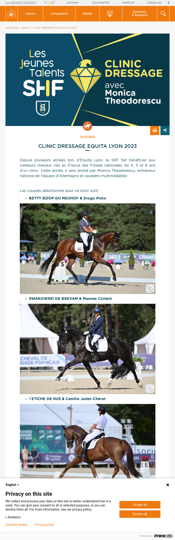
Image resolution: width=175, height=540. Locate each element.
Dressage (154, 3)
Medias (87, 13)
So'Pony (73, 3)
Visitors (30, 13)
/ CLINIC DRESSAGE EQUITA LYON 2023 (54, 28)
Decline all (140, 514)
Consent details (16, 525)
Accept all (140, 504)
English (13, 485)
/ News (24, 28)
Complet (128, 3)
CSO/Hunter (100, 3)
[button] (30, 13)
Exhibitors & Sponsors (139, 13)
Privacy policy (44, 525)
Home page (12, 28)
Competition (59, 13)
